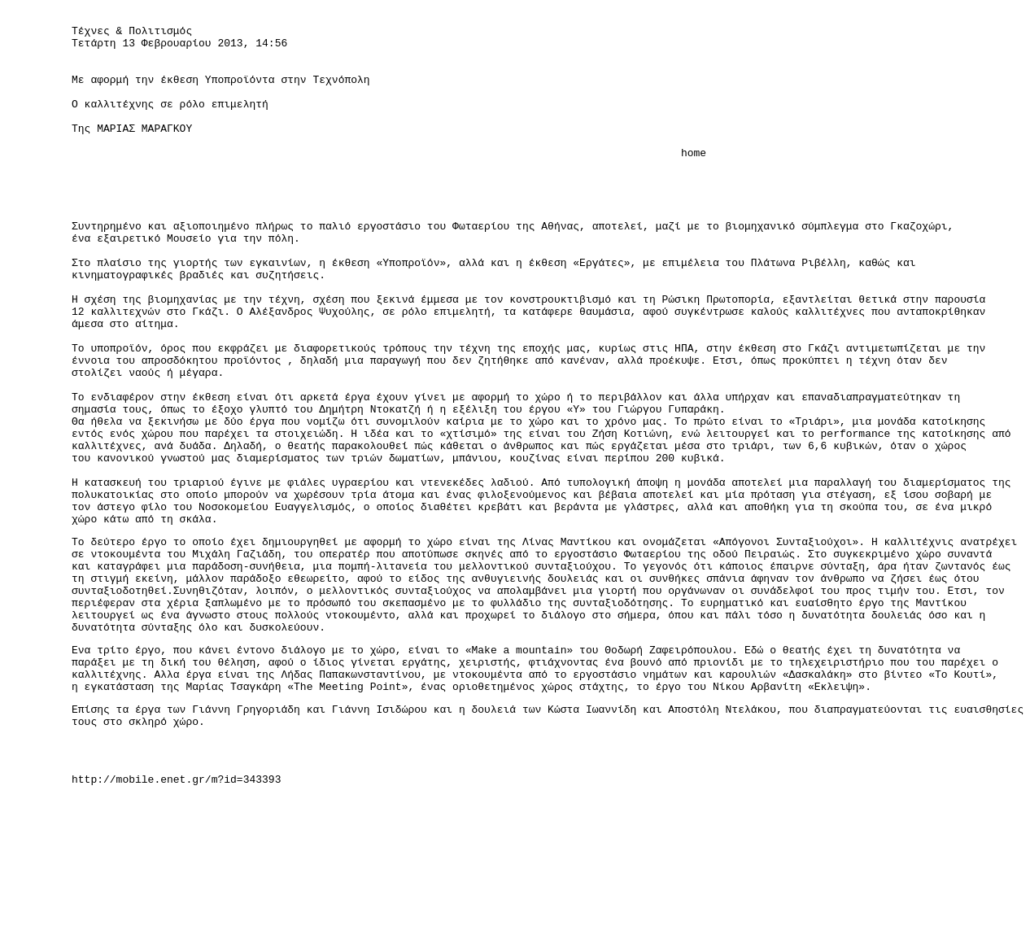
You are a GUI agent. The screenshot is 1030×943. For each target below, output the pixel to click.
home (389, 181)
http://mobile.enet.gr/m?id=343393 (176, 922)
